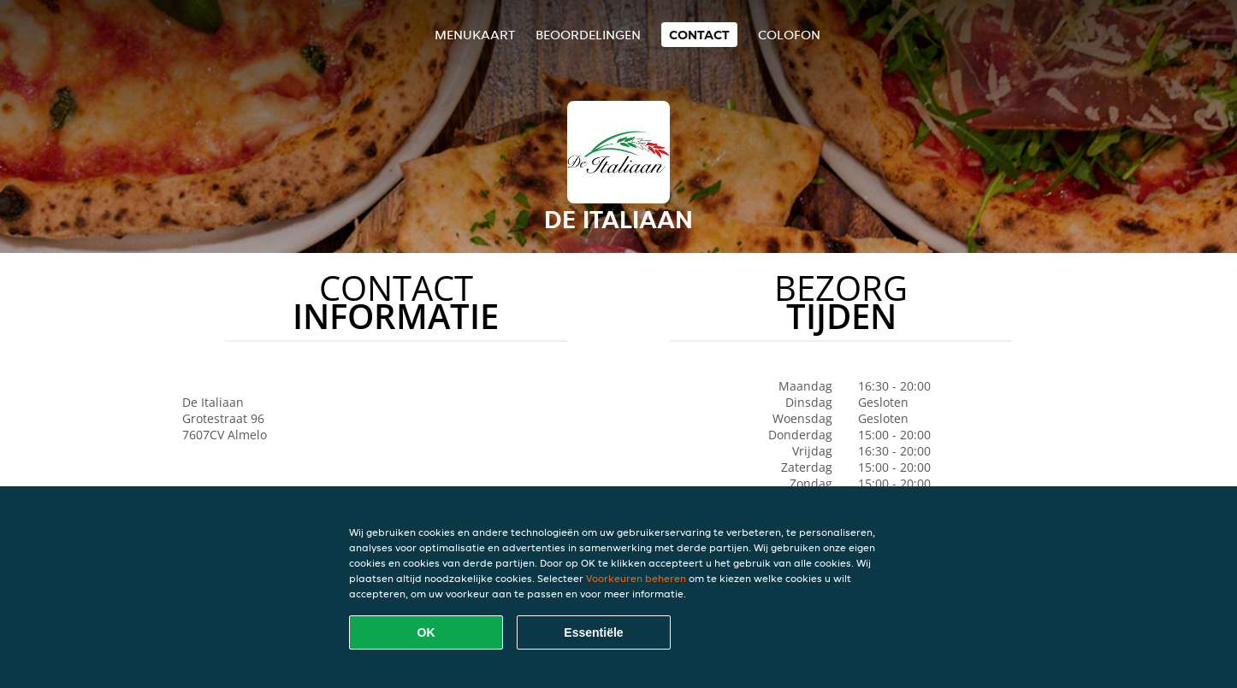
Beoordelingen (588, 35)
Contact (699, 35)
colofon (789, 35)
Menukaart (475, 35)
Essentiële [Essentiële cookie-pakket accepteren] (593, 632)
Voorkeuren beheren (636, 578)
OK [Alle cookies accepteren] (426, 632)
